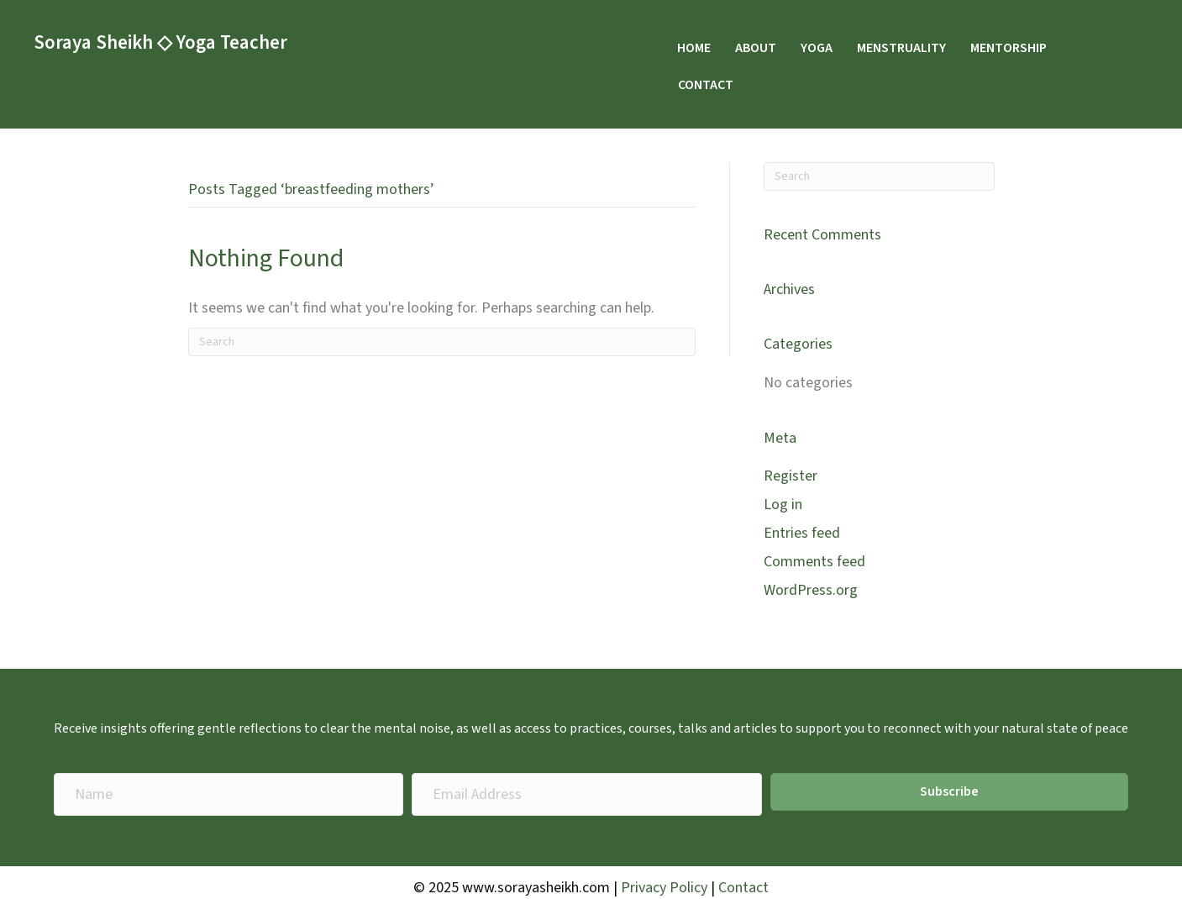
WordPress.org (811, 590)
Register (790, 475)
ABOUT (755, 48)
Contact (743, 887)
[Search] (442, 342)
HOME (694, 48)
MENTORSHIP (1008, 48)
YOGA (817, 48)
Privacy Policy (664, 887)
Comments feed (814, 561)
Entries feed (802, 533)
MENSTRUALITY (901, 48)
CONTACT (705, 85)
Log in (783, 504)
